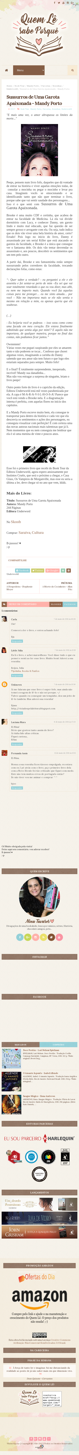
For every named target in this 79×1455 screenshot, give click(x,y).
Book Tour (20, 87)
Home (9, 87)
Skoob (16, 525)
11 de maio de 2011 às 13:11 (65, 756)
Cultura (38, 536)
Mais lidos (20, 1048)
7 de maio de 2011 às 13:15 (65, 653)
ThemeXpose (13, 1447)
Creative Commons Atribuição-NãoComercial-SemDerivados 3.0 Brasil (41, 1345)
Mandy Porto (33, 87)
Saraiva (24, 536)
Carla (14, 622)
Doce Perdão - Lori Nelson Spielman (41, 1053)
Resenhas (57, 87)
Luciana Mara (18, 725)
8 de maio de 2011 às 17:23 (65, 725)
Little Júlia (17, 653)
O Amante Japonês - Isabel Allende (40, 1076)
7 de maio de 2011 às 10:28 (65, 622)
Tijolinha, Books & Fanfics (25, 674)
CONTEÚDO (58, 1048)
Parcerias (45, 87)
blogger (56, 607)
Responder (17, 644)
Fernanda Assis (19, 756)
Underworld (12, 90)
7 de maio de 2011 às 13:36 (65, 688)
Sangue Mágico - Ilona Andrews (39, 1099)
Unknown (16, 688)
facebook (70, 607)
